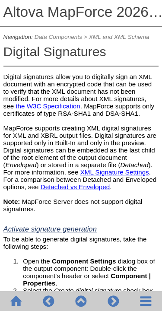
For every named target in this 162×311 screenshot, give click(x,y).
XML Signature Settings (114, 172)
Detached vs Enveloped (75, 186)
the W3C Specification (48, 106)
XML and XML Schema (119, 37)
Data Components (58, 37)
